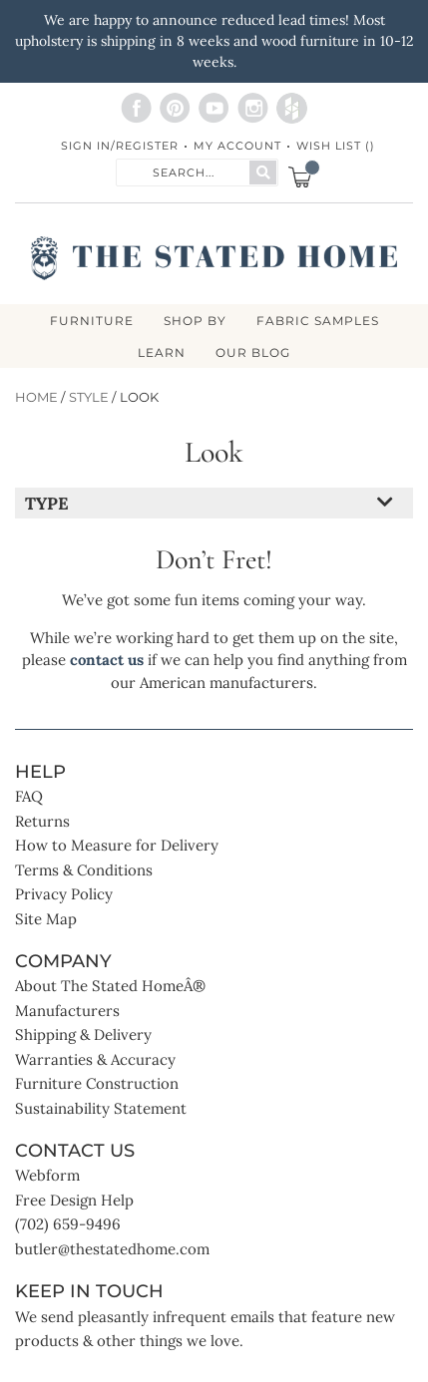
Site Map (46, 918)
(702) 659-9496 (68, 1223)
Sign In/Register (120, 146)
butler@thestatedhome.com (112, 1248)
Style (89, 397)
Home (36, 397)
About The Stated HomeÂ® (110, 985)
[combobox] (183, 171)
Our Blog (252, 353)
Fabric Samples (317, 321)
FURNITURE (92, 321)
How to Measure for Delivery (116, 845)
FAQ (29, 796)
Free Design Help (74, 1200)
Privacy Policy (64, 893)
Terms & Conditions (84, 870)
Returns (42, 821)
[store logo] (213, 258)
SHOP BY (195, 321)
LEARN (162, 353)
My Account (237, 146)
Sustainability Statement (101, 1108)
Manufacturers (67, 1010)
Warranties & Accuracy (95, 1059)
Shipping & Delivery (83, 1034)
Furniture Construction (97, 1083)
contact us (107, 659)
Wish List (335, 146)
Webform (47, 1175)
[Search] (262, 172)
